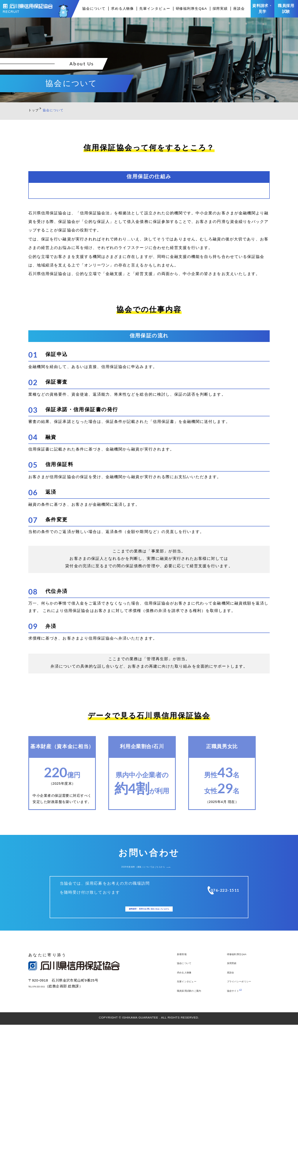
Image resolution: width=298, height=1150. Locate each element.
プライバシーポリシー (247, 1105)
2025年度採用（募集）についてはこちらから (143, 977)
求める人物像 (122, 9)
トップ (33, 110)
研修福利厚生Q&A (191, 9)
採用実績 (220, 9)
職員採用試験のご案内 (197, 1115)
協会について (93, 9)
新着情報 (185, 1074)
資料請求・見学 (262, 8)
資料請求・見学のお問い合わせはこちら (149, 1024)
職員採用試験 (286, 8)
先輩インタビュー (154, 9)
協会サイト (237, 1115)
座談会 (239, 9)
